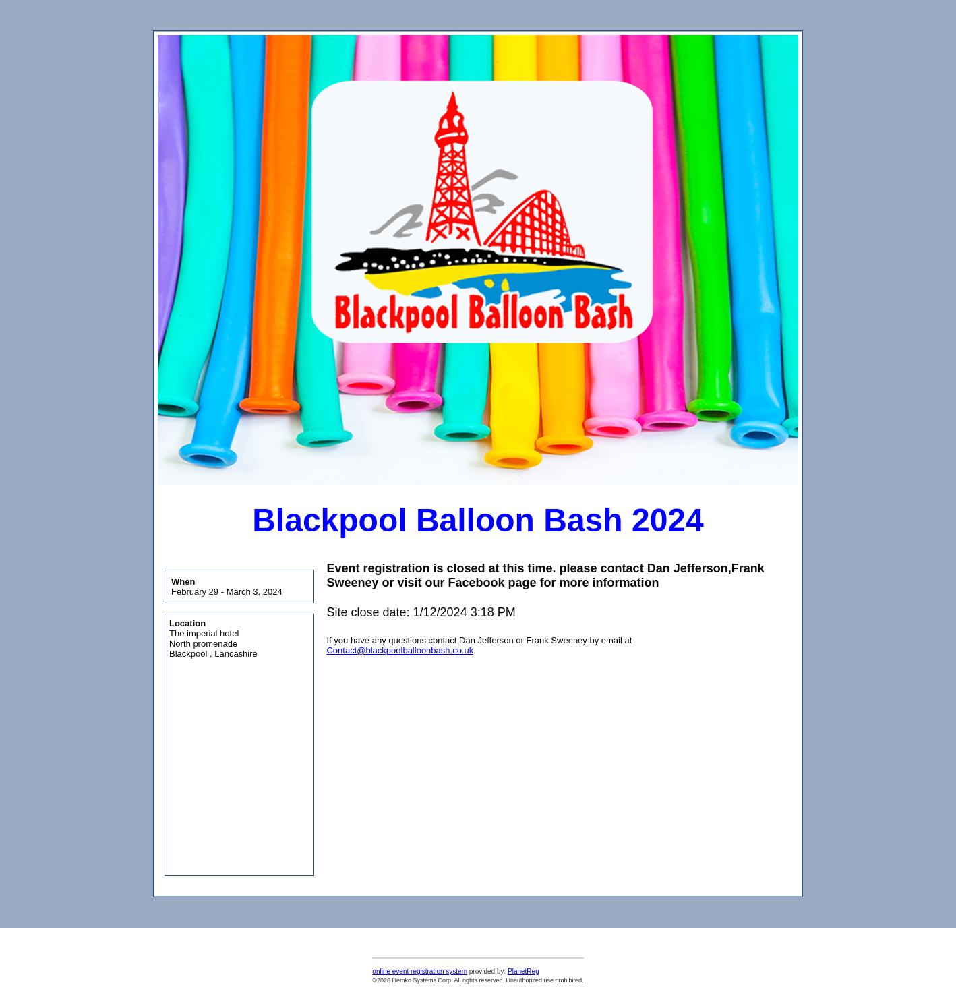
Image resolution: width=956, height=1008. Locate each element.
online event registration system (419, 971)
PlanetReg (523, 971)
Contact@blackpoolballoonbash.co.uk (399, 650)
